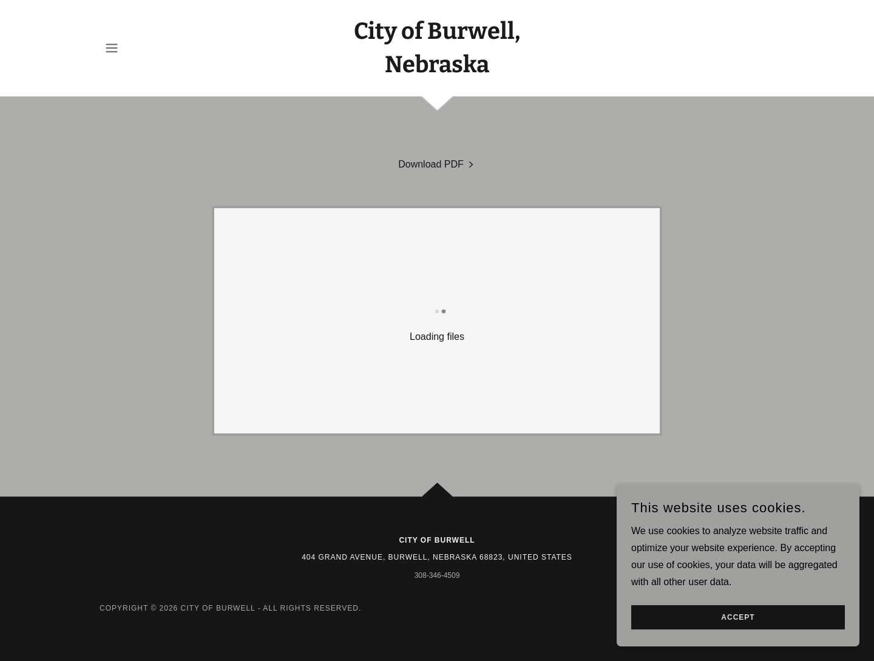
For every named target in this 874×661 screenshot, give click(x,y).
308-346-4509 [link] (437, 575)
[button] (112, 48)
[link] (437, 69)
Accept (737, 642)
